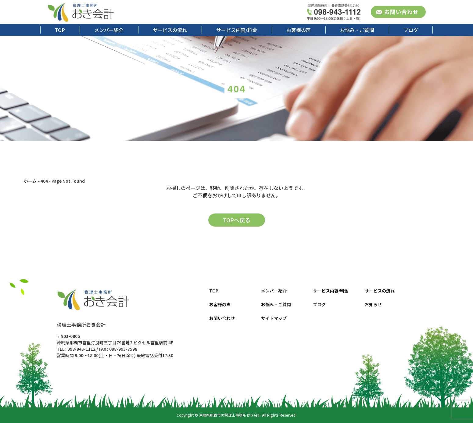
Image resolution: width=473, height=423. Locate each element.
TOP (60, 30)
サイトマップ (274, 318)
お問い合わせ (222, 318)
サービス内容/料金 (236, 30)
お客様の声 (298, 30)
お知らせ (373, 304)
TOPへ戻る (236, 220)
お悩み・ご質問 (357, 30)
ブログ (410, 30)
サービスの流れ (170, 30)
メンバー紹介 (109, 30)
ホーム (30, 181)
